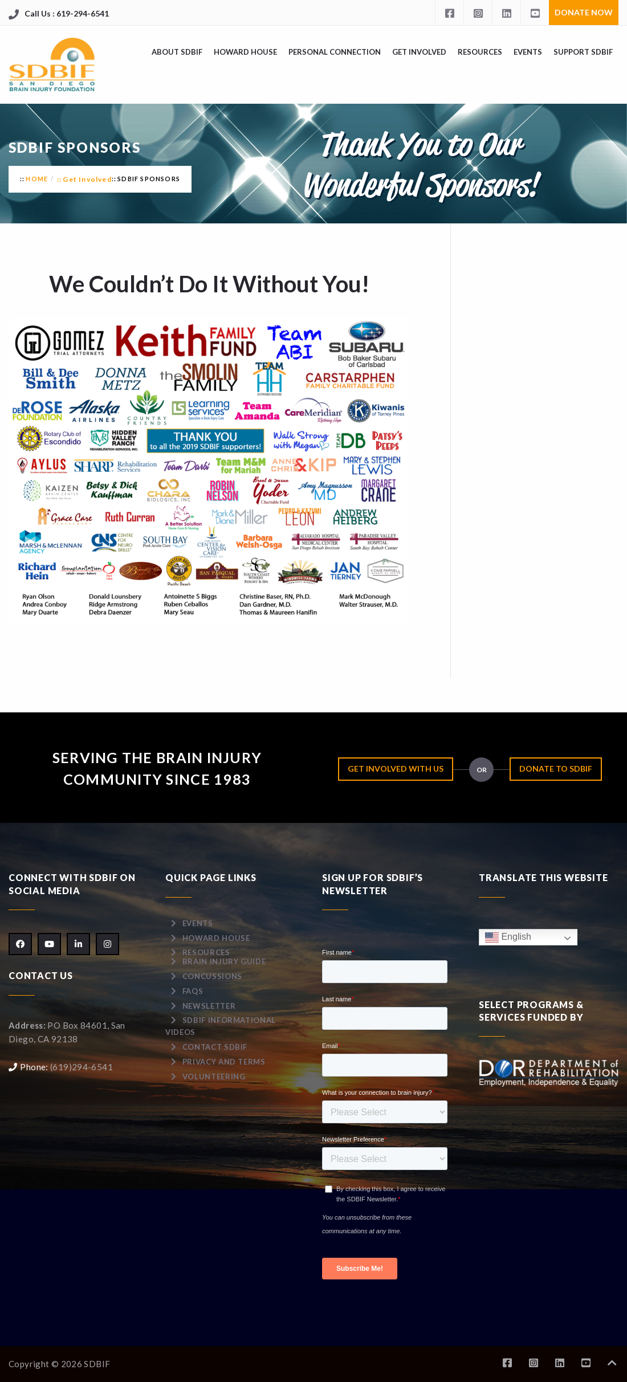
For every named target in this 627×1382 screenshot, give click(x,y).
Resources (480, 51)
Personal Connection (334, 51)
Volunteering (214, 1076)
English (508, 937)
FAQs (192, 991)
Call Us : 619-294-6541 (67, 13)
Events (528, 51)
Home (37, 178)
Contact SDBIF (214, 1046)
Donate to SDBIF (555, 768)
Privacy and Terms (224, 1061)
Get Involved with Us (395, 768)
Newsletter (209, 1005)
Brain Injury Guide (224, 961)
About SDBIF (177, 51)
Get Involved (419, 51)
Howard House (245, 51)
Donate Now (584, 12)
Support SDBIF (583, 51)
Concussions (212, 976)
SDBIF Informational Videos (220, 1026)
